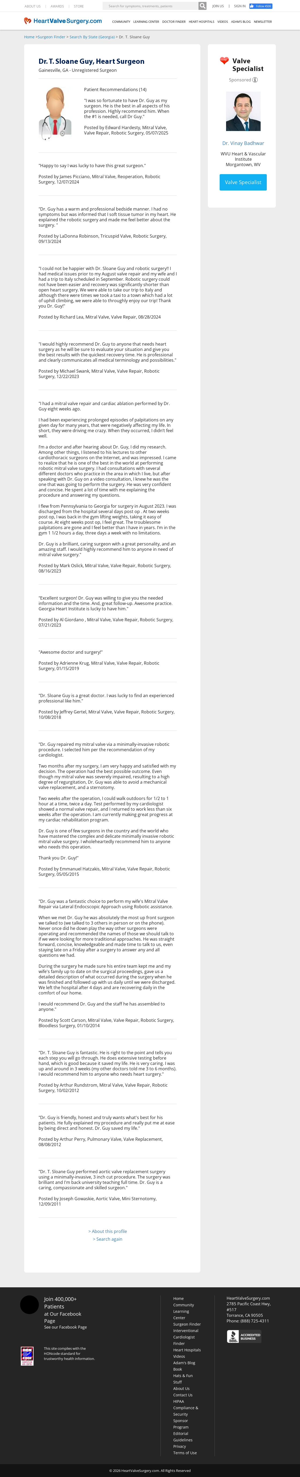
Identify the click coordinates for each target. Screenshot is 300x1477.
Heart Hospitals (187, 1349)
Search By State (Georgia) (92, 36)
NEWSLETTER (263, 22)
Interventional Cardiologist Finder (185, 1337)
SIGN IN (240, 6)
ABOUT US (33, 6)
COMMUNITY (121, 22)
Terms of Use (185, 1452)
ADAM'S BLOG (241, 22)
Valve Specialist (243, 182)
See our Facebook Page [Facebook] (65, 1327)
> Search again (107, 1239)
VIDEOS (223, 22)
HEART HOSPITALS (201, 22)
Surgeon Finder (51, 36)
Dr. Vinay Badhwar (243, 143)
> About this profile (107, 1231)
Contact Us (183, 1394)
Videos (179, 1356)
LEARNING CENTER (146, 22)
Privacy (179, 1446)
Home (29, 36)
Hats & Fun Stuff (183, 1379)
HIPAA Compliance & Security (185, 1408)
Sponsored (240, 80)
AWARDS (57, 6)
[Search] (202, 6)
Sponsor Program (181, 1424)
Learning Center (181, 1314)
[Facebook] (262, 6)
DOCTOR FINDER (174, 22)
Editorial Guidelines (183, 1436)
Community (183, 1304)
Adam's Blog (184, 1362)
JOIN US (218, 6)
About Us (181, 1388)
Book (177, 1369)
